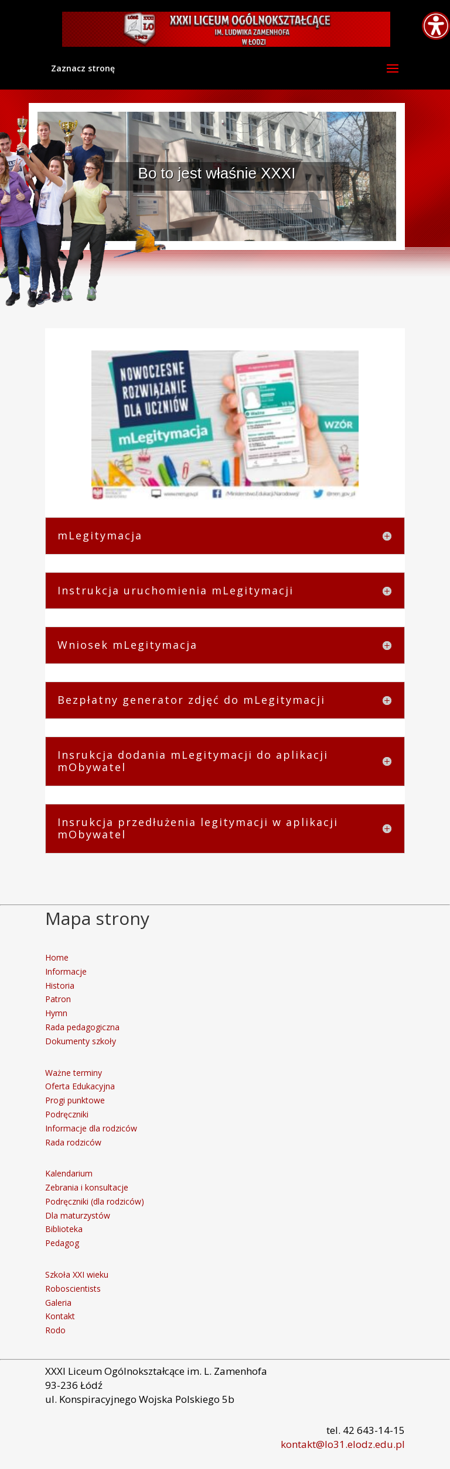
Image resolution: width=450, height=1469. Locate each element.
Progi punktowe (75, 1100)
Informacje (66, 971)
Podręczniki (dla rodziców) (94, 1201)
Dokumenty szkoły (80, 1041)
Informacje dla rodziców (91, 1128)
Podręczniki (66, 1114)
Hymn (56, 1013)
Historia (59, 985)
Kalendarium (69, 1173)
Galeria (58, 1302)
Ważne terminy (73, 1072)
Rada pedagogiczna (82, 1027)
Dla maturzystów (77, 1215)
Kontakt (60, 1316)
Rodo (55, 1330)
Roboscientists (73, 1288)
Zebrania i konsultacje (86, 1187)
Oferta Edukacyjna (80, 1086)
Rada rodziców (73, 1142)
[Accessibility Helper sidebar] (436, 26)
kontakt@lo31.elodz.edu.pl (343, 1444)
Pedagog (62, 1242)
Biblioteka (64, 1228)
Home (57, 957)
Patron (58, 998)
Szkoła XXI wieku (76, 1274)
